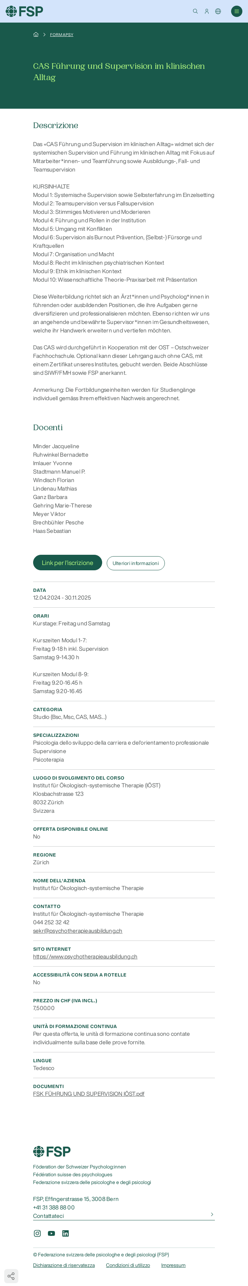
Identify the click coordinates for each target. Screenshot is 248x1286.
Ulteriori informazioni (136, 563)
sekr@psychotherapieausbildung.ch (78, 930)
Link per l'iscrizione (67, 562)
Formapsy (61, 34)
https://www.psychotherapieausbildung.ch (85, 956)
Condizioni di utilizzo (128, 1265)
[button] (195, 11)
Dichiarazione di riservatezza (64, 1265)
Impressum (173, 1265)
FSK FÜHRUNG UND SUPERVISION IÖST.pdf (89, 1093)
